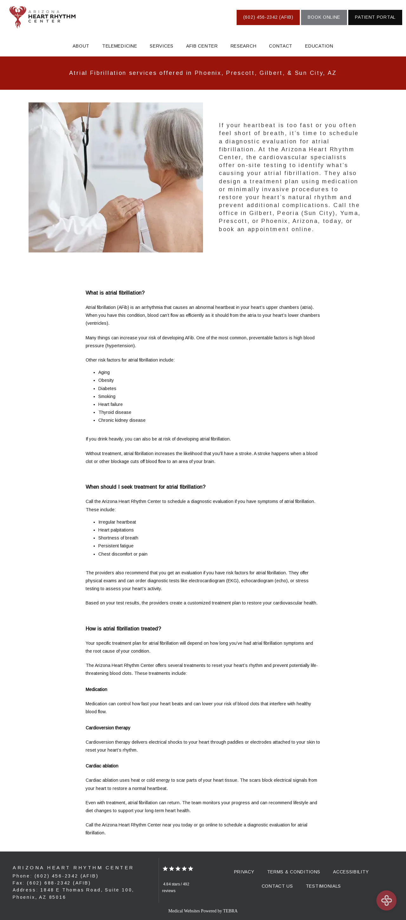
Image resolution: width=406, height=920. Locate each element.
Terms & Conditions (294, 871)
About (81, 46)
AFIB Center (202, 46)
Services (162, 46)
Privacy (244, 871)
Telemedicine (119, 46)
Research (244, 46)
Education (319, 46)
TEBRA (230, 911)
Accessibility (351, 871)
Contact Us (277, 886)
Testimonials (323, 886)
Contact (280, 46)
